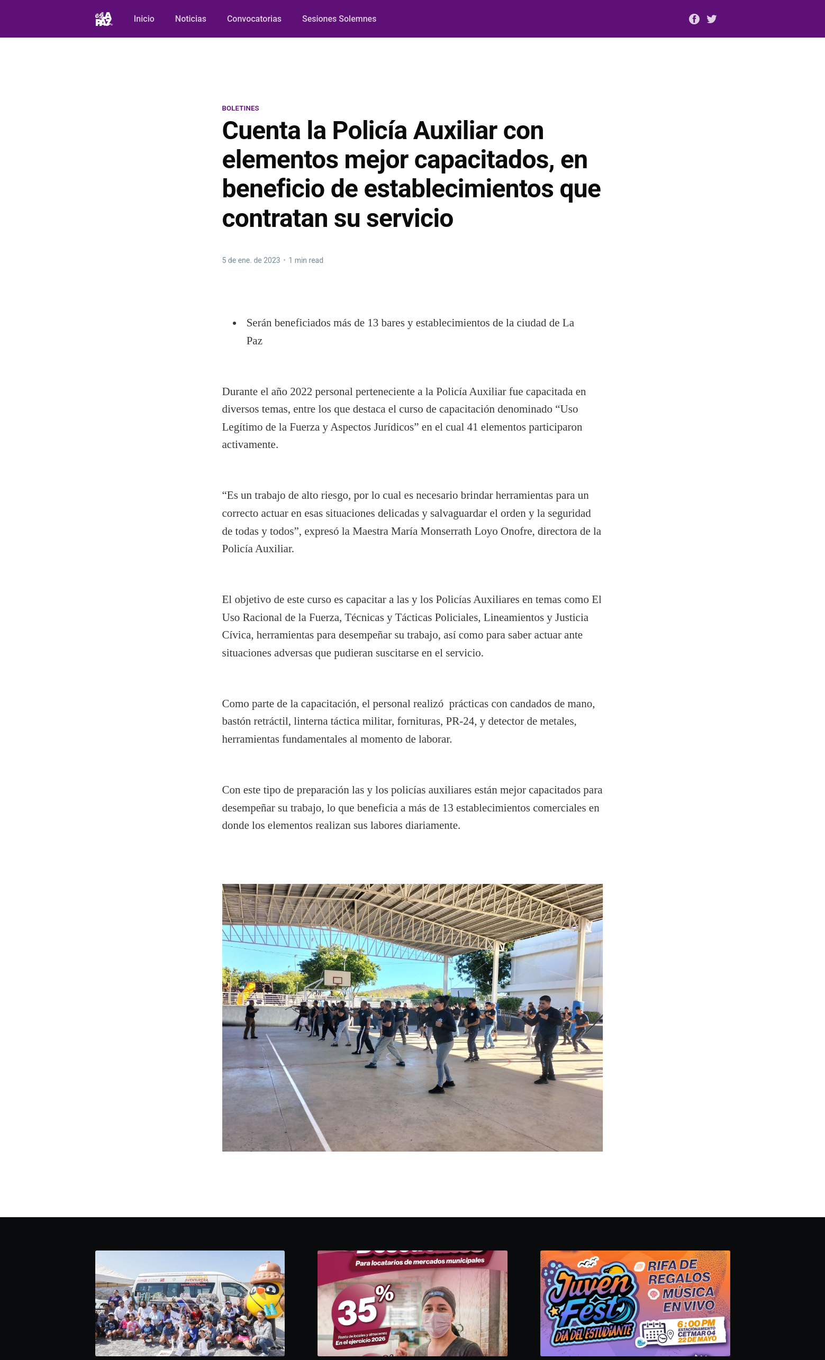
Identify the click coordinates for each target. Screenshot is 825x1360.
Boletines (240, 108)
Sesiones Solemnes (339, 19)
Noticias (190, 19)
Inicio (144, 19)
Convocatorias (254, 19)
